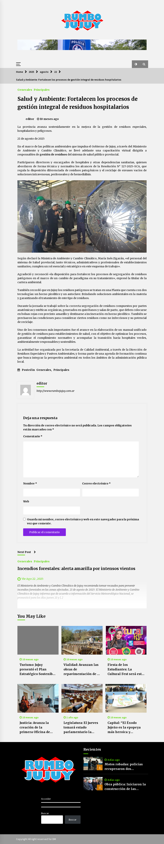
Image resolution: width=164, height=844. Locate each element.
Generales (24, 89)
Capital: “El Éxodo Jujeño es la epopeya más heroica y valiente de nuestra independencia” (124, 727)
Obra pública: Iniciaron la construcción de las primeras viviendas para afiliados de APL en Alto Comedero (125, 786)
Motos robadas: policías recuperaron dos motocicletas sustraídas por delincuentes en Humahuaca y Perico (123, 766)
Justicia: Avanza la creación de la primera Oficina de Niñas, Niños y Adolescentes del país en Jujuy (37, 727)
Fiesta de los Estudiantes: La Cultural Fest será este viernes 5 (126, 669)
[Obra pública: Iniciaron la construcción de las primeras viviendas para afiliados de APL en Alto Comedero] (93, 783)
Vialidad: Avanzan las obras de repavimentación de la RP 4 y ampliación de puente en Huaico (82, 669)
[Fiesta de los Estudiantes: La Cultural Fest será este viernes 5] (126, 640)
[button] (136, 64)
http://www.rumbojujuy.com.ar (55, 391)
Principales (42, 89)
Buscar (45, 813)
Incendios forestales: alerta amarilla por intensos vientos (76, 568)
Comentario (32, 436)
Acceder (46, 798)
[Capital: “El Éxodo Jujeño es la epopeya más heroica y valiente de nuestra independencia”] (126, 698)
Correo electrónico (96, 483)
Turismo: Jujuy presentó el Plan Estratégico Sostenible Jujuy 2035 (38, 669)
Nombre (30, 483)
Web (26, 501)
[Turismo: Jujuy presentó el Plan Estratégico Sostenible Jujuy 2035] (38, 640)
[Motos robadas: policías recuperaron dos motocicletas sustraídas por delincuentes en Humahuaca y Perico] (93, 763)
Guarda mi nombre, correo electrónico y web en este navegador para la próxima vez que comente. (83, 521)
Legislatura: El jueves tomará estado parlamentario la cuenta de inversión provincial (81, 727)
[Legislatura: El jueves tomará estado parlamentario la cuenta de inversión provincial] (82, 698)
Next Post (26, 552)
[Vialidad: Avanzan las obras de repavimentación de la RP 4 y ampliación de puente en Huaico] (82, 640)
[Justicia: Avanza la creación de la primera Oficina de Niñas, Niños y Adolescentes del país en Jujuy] (38, 698)
